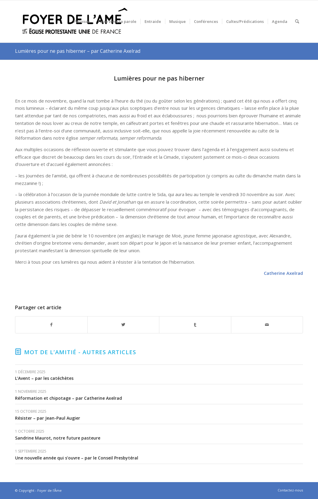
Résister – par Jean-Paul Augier (47, 418)
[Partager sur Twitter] (123, 324)
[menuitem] (82, 21)
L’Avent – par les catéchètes (44, 378)
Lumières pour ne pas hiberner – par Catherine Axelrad (77, 51)
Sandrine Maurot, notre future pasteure (57, 438)
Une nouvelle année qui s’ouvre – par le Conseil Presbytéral (76, 458)
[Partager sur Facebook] (51, 324)
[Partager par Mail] (267, 324)
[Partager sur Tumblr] (195, 324)
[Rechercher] (297, 21)
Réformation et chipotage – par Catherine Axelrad (68, 398)
